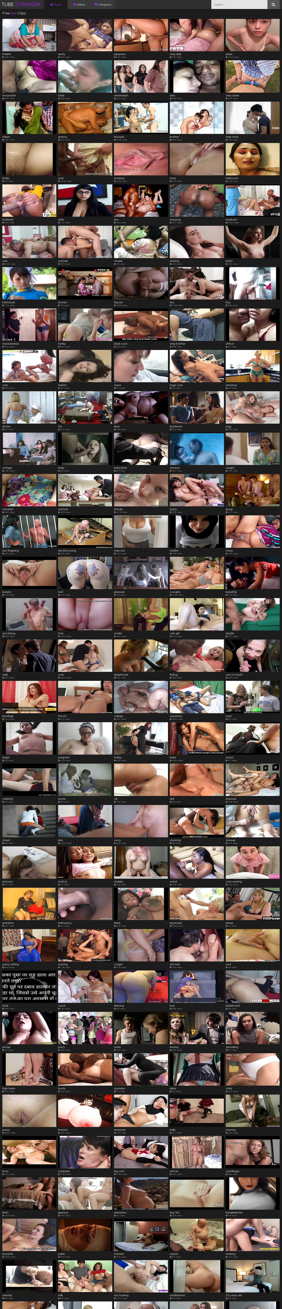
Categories (103, 4)
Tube (20, 4)
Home (55, 4)
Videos (79, 4)
